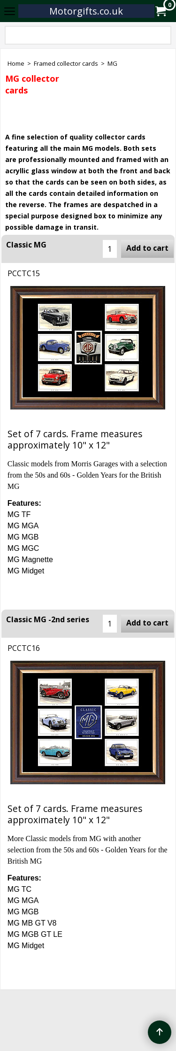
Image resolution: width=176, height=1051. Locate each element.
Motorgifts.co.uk (86, 11)
